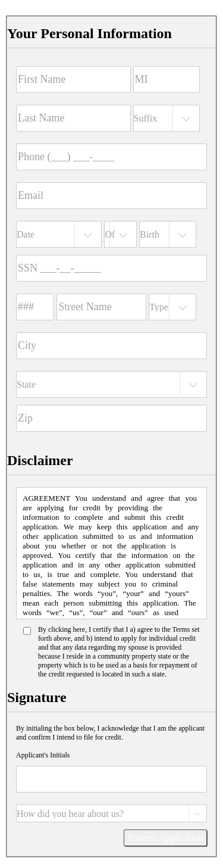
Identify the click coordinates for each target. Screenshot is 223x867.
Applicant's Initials (43, 755)
